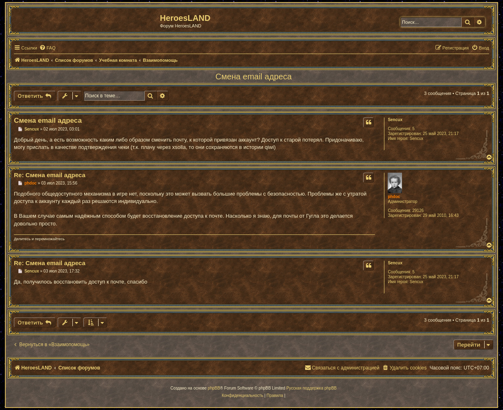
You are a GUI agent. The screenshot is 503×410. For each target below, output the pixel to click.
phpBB (214, 388)
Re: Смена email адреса (49, 174)
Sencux (395, 119)
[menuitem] (47, 48)
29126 (418, 210)
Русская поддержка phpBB (311, 388)
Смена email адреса (254, 76)
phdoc (394, 196)
